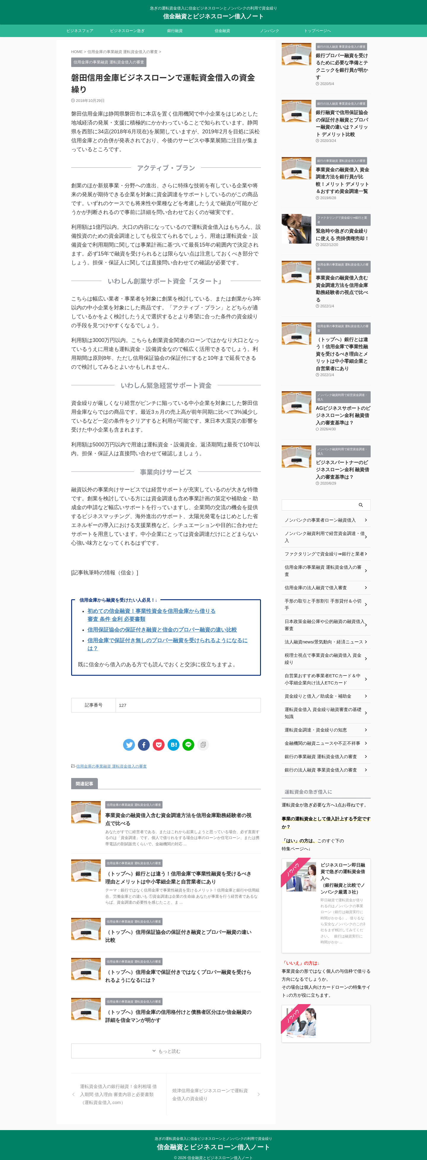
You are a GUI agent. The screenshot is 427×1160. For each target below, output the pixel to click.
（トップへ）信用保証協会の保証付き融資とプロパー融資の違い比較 (178, 931)
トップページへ (317, 30)
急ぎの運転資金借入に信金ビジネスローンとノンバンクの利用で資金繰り (213, 1132)
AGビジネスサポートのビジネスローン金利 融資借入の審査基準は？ (342, 381)
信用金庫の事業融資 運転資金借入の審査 (111, 766)
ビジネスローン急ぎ (127, 30)
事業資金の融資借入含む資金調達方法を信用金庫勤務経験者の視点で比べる (343, 269)
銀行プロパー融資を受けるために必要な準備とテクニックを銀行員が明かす (343, 62)
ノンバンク (269, 30)
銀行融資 (175, 30)
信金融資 (222, 30)
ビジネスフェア (79, 30)
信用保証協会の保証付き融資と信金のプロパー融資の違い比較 (162, 630)
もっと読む (169, 1044)
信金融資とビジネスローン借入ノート (213, 16)
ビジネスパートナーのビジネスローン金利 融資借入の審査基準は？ (343, 433)
